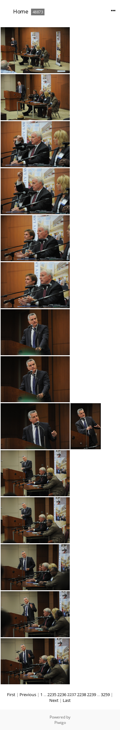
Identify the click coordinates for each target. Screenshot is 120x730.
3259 (105, 694)
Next (54, 700)
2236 (61, 694)
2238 (81, 694)
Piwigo (60, 722)
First (11, 694)
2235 (51, 694)
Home (20, 11)
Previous (28, 694)
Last (67, 700)
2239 (91, 694)
